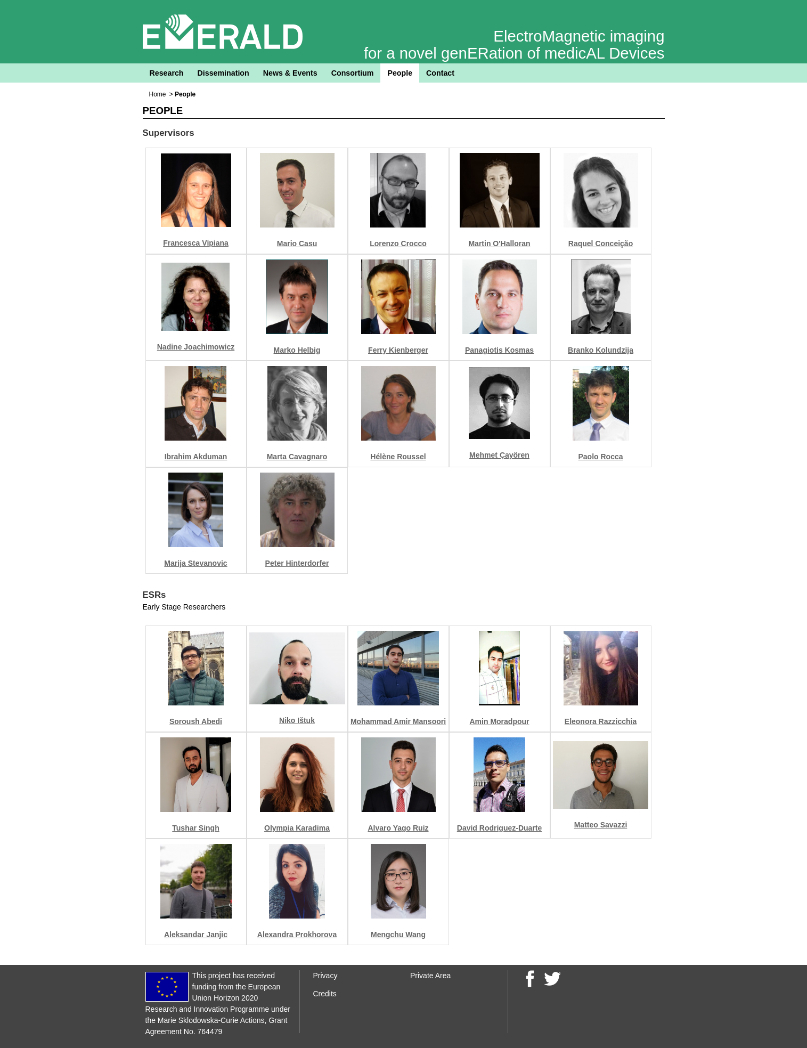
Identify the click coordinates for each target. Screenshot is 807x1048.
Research (167, 73)
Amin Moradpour (499, 721)
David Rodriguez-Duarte (499, 828)
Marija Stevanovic (195, 563)
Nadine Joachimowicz (195, 347)
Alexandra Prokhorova (297, 934)
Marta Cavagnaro (297, 456)
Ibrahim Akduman (196, 456)
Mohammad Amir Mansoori (398, 721)
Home (157, 94)
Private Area (430, 975)
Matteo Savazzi (600, 824)
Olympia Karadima (297, 828)
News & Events (290, 73)
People (399, 73)
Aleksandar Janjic (195, 934)
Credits (325, 993)
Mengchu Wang (398, 934)
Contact (440, 73)
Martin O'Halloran (499, 243)
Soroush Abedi (195, 721)
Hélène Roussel (398, 456)
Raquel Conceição (600, 243)
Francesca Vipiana (196, 243)
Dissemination (223, 73)
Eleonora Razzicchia (601, 721)
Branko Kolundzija (600, 350)
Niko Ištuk (297, 720)
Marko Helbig (297, 350)
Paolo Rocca (600, 456)
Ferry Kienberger (398, 350)
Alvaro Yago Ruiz (398, 828)
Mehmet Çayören (499, 455)
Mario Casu (297, 243)
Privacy (325, 975)
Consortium (352, 73)
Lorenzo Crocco (398, 243)
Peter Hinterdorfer (297, 563)
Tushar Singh (195, 828)
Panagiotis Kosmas (499, 350)
